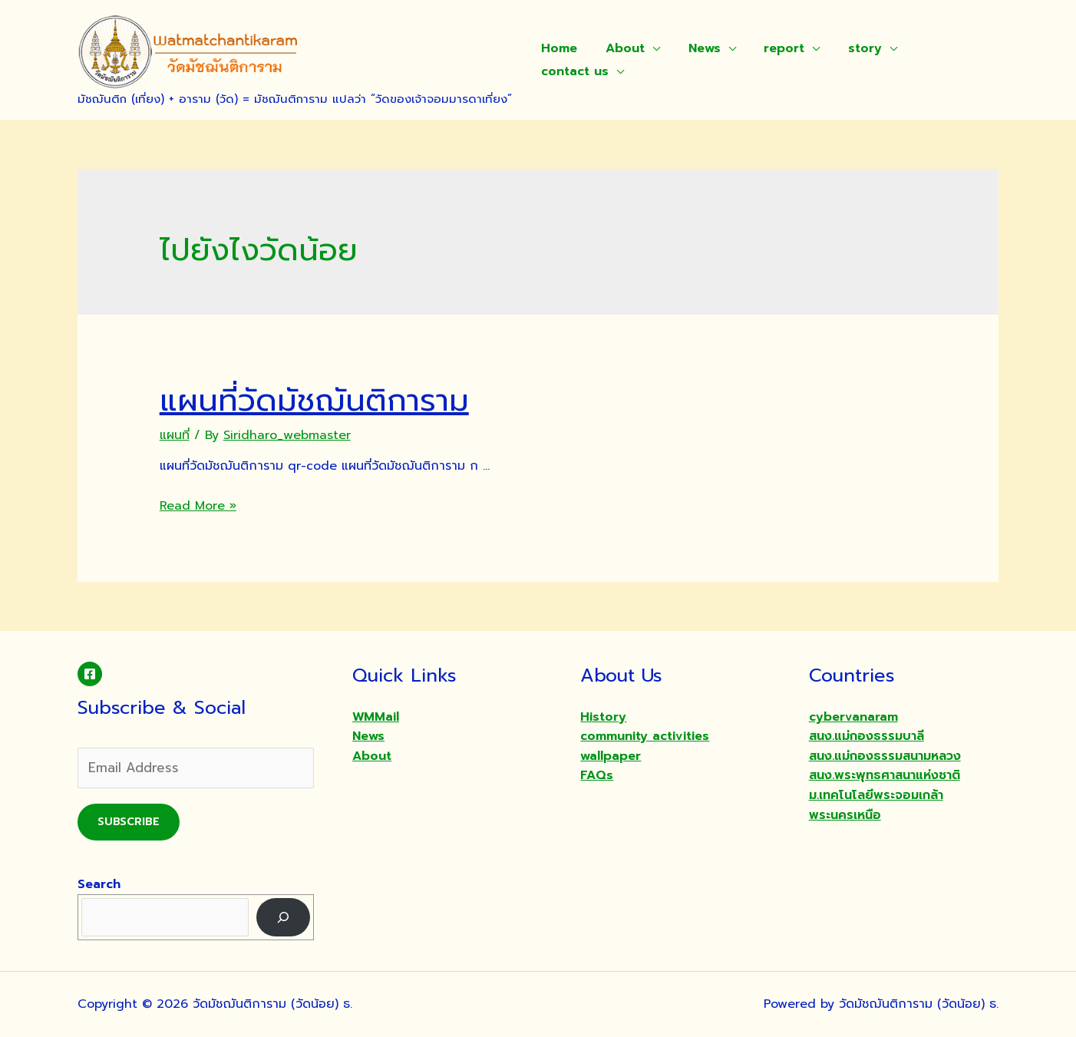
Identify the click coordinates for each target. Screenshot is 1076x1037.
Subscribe (128, 822)
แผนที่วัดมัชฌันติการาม (314, 400)
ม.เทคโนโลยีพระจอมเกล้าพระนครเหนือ (876, 805)
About (619, 48)
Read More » (198, 506)
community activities (644, 736)
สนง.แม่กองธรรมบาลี (866, 736)
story (849, 48)
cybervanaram (853, 717)
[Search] (283, 917)
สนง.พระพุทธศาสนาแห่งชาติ (884, 775)
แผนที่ (175, 435)
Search (99, 884)
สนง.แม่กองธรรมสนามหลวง (885, 756)
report (771, 48)
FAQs (596, 775)
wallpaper (610, 756)
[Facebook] (90, 674)
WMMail (375, 717)
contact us (573, 71)
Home (558, 48)
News (695, 48)
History (603, 717)
